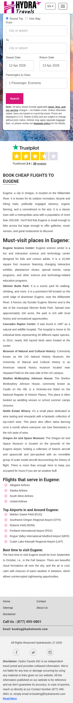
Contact (41, 601)
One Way (32, 18)
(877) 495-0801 (29, 622)
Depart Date (13, 57)
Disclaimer (9, 614)
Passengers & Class (18, 74)
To (7, 40)
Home (6, 601)
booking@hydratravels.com (30, 629)
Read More (10, 698)
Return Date (47, 57)
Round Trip (14, 18)
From (9, 22)
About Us (42, 607)
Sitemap (8, 607)
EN (50, 6)
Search (14, 98)
